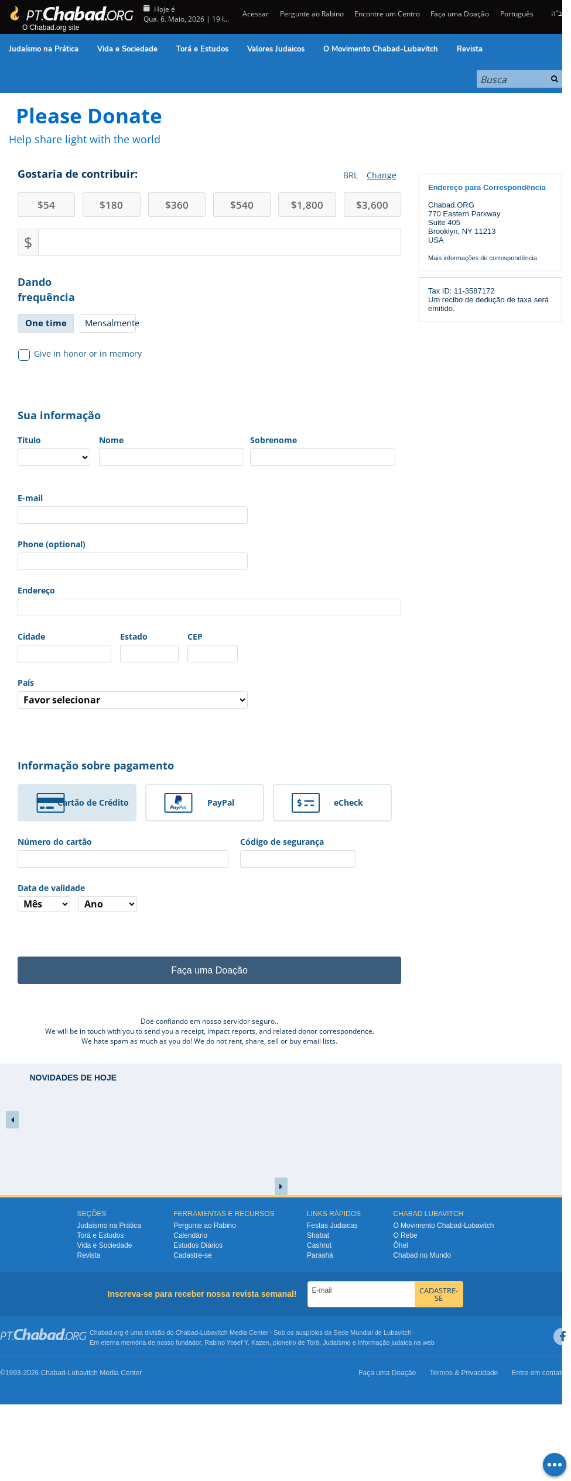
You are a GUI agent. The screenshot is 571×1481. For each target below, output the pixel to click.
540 (242, 205)
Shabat (318, 1235)
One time (46, 323)
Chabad (187, 1332)
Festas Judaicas (332, 1225)
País (26, 682)
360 (177, 205)
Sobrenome (273, 440)
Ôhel (400, 1245)
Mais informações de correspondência (482, 257)
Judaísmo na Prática (43, 49)
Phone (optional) (52, 544)
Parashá (320, 1255)
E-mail (30, 497)
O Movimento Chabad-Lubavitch (380, 49)
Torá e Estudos (202, 49)
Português (517, 14)
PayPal (220, 802)
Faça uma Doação (459, 14)
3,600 (372, 205)
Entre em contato (538, 1373)
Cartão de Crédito (93, 802)
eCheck (348, 802)
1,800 (307, 205)
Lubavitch (214, 1332)
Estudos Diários (198, 1245)
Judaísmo (337, 1342)
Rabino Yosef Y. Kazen (236, 1342)
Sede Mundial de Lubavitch (372, 1332)
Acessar (255, 14)
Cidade (31, 636)
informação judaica (385, 1342)
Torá (312, 1342)
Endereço (36, 590)
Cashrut (319, 1245)
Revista (470, 49)
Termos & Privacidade (464, 1373)
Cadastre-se (192, 1255)
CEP (195, 636)
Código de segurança (282, 841)
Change (381, 175)
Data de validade (51, 887)
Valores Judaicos (276, 49)
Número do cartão (55, 841)
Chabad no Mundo (422, 1255)
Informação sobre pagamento (96, 765)
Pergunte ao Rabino (312, 14)
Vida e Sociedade (127, 49)
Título (29, 440)
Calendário (190, 1235)
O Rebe (405, 1235)
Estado (134, 636)
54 (46, 205)
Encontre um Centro (387, 14)
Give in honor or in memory (80, 354)
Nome (111, 440)
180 (111, 205)
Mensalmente (110, 323)
